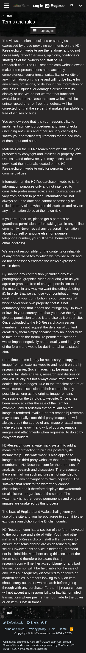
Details (42, 648)
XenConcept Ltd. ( (28, 648)
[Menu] (6, 6)
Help (52, 629)
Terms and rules (13, 629)
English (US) (37, 622)
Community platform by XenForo (37, 641)
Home (63, 629)
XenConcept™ (66, 645)
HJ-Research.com (43, 633)
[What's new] (80, 5)
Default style (13, 622)
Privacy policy (37, 629)
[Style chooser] (71, 5)
